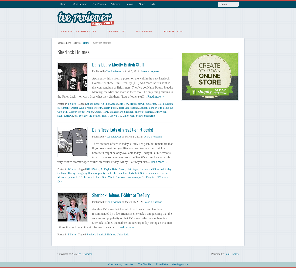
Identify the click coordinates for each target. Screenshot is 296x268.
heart (121, 107)
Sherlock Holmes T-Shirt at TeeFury (121, 194)
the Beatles (94, 115)
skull (59, 115)
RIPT (105, 111)
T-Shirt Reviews (79, 4)
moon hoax (154, 172)
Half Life (111, 172)
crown (141, 103)
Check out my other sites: (79, 31)
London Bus (155, 107)
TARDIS (68, 115)
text (154, 176)
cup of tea (151, 103)
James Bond (131, 107)
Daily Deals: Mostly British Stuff (118, 64)
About (142, 4)
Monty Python (85, 111)
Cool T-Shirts (231, 253)
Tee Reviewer (113, 70)
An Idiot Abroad (109, 103)
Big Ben (123, 103)
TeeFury (83, 115)
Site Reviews (99, 4)
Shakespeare (116, 111)
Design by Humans (86, 172)
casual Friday (164, 168)
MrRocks (62, 176)
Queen (97, 111)
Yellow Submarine (145, 115)
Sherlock (128, 111)
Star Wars (121, 176)
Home (63, 4)
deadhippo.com (173, 31)
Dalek (161, 103)
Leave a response (150, 70)
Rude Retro (144, 31)
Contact (129, 4)
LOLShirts (140, 172)
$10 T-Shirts (92, 168)
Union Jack (128, 115)
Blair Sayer (132, 168)
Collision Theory (66, 172)
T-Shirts (72, 103)
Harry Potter (110, 107)
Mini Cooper (69, 111)
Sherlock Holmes (144, 111)
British (133, 103)
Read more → (155, 96)
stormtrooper (134, 176)
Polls (152, 4)
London (143, 107)
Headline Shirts (125, 172)
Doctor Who (77, 107)
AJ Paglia (106, 168)
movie (164, 172)
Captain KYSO (148, 168)
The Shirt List (116, 31)
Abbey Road (92, 103)
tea (75, 115)
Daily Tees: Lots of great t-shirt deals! (122, 129)
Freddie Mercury (94, 107)
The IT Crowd (109, 115)
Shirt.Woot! (160, 111)
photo (72, 176)
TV (119, 115)
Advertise (115, 4)
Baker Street (118, 168)
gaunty (101, 172)
